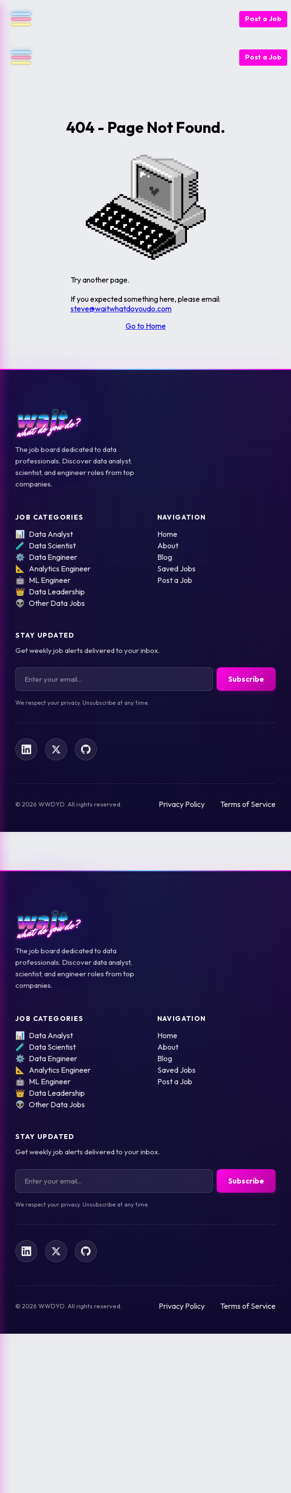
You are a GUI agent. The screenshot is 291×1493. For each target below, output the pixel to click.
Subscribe (246, 679)
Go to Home (146, 326)
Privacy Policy (182, 804)
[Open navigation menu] (17, 19)
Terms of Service (248, 804)
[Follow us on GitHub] (86, 749)
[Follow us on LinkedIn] (26, 749)
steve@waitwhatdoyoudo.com (121, 308)
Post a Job (263, 18)
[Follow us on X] (56, 749)
